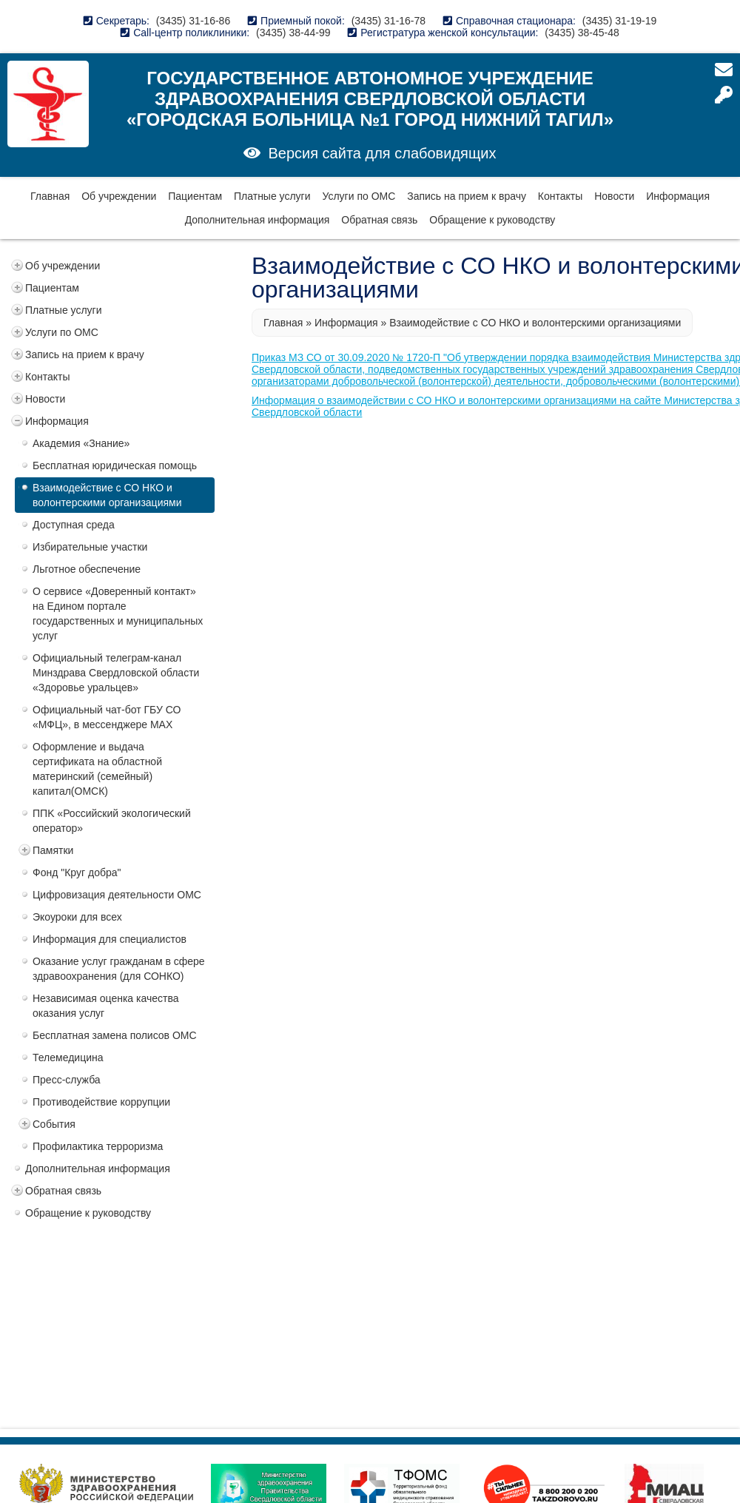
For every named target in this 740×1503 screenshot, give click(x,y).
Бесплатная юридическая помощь (115, 465)
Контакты (560, 196)
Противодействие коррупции (101, 1102)
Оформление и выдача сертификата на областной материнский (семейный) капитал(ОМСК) (97, 769)
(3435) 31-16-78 (389, 21)
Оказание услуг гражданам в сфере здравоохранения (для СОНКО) (119, 968)
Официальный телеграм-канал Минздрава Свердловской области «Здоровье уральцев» (116, 672)
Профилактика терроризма (98, 1146)
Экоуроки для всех (77, 917)
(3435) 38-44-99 (293, 32)
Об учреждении (118, 196)
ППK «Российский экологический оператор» (112, 820)
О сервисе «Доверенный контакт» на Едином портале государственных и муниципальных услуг (118, 613)
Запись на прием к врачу (466, 196)
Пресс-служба (67, 1080)
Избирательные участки (90, 547)
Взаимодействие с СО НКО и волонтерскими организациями (107, 495)
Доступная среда (74, 525)
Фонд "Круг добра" (77, 872)
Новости (614, 196)
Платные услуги (272, 196)
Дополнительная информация (257, 220)
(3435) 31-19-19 (619, 21)
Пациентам (195, 196)
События (54, 1124)
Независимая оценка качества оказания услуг (106, 1005)
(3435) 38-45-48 (582, 32)
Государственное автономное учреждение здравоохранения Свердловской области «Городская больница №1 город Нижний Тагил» (370, 99)
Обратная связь (379, 220)
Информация (678, 196)
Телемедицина (68, 1057)
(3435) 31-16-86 (193, 21)
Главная (50, 196)
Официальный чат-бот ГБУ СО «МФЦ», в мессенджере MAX (107, 717)
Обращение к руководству (492, 220)
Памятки (53, 850)
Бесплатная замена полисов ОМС (115, 1035)
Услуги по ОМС (358, 196)
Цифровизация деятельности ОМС (117, 895)
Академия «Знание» (81, 443)
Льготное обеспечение (87, 569)
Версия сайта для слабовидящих (382, 153)
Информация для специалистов (109, 939)
